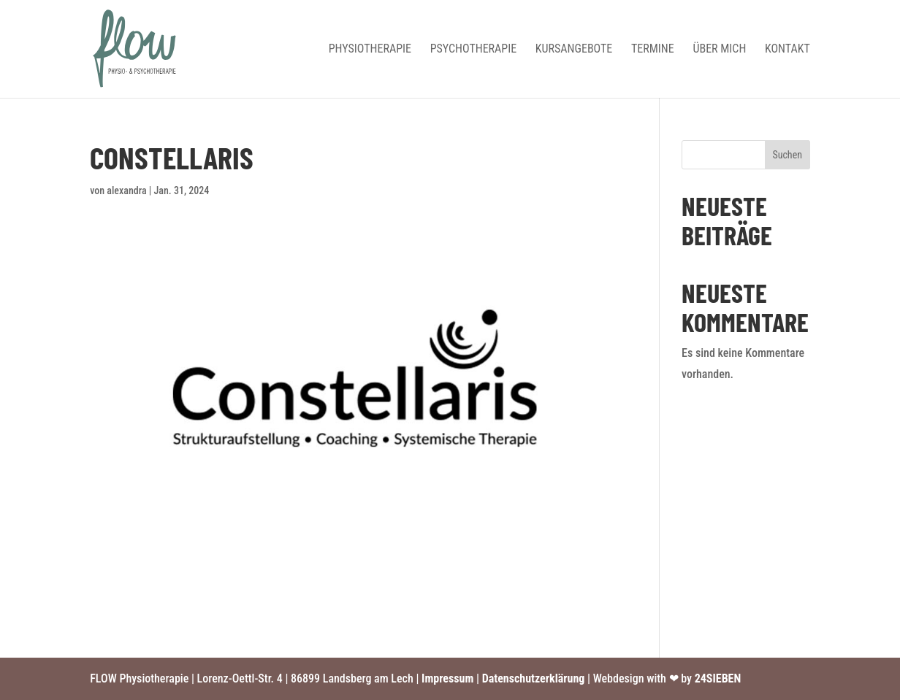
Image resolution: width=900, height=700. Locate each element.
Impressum (447, 678)
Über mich (719, 49)
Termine (652, 49)
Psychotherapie (473, 49)
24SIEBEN (718, 678)
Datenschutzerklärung (533, 678)
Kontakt (787, 49)
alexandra (126, 190)
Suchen (787, 155)
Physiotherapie (370, 49)
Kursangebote (573, 49)
